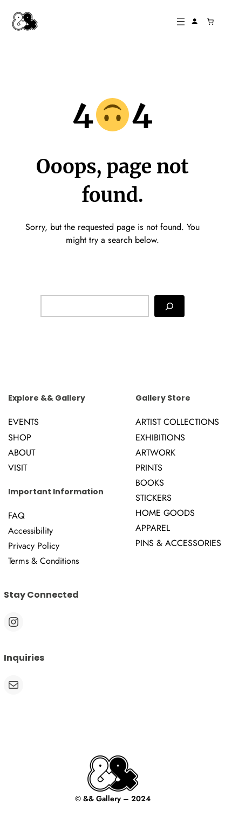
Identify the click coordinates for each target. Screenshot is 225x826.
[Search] (169, 306)
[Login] (194, 21)
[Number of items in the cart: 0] (210, 21)
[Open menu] (180, 21)
